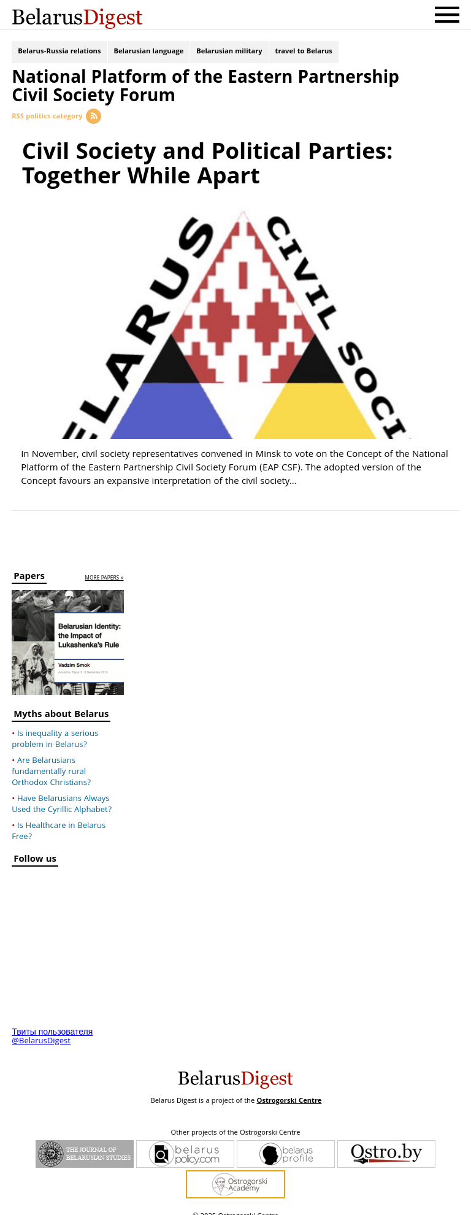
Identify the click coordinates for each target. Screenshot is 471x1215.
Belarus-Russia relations (59, 53)
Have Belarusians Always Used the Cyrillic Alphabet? (62, 793)
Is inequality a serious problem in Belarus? (55, 728)
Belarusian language (149, 53)
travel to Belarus (303, 53)
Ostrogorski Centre (288, 1089)
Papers (29, 566)
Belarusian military (229, 53)
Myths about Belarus (61, 704)
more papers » (104, 567)
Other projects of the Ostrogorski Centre (235, 1121)
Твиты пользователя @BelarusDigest (52, 1025)
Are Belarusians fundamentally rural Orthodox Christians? (51, 760)
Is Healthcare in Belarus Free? (58, 820)
